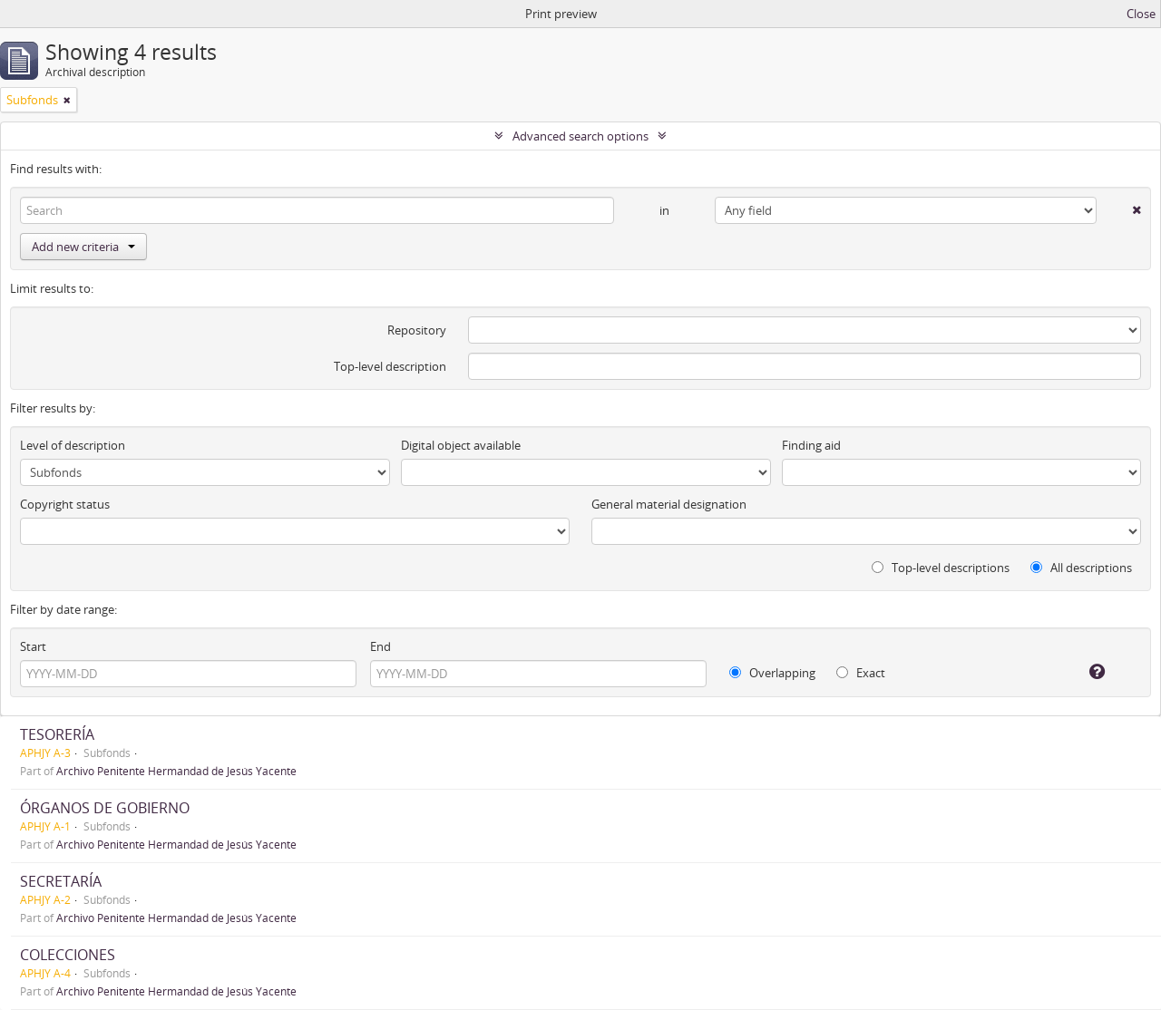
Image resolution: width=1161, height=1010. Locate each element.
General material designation (668, 504)
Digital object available (461, 445)
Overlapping (772, 673)
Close (1141, 13)
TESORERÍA (57, 734)
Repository (416, 330)
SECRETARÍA (61, 881)
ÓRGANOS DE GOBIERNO (105, 808)
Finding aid (811, 445)
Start (33, 646)
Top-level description (390, 366)
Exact (860, 673)
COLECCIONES (67, 955)
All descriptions (1081, 567)
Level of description (72, 445)
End (380, 646)
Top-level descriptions (941, 567)
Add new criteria (83, 246)
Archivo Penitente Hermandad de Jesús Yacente (176, 770)
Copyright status (65, 504)
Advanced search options (580, 136)
